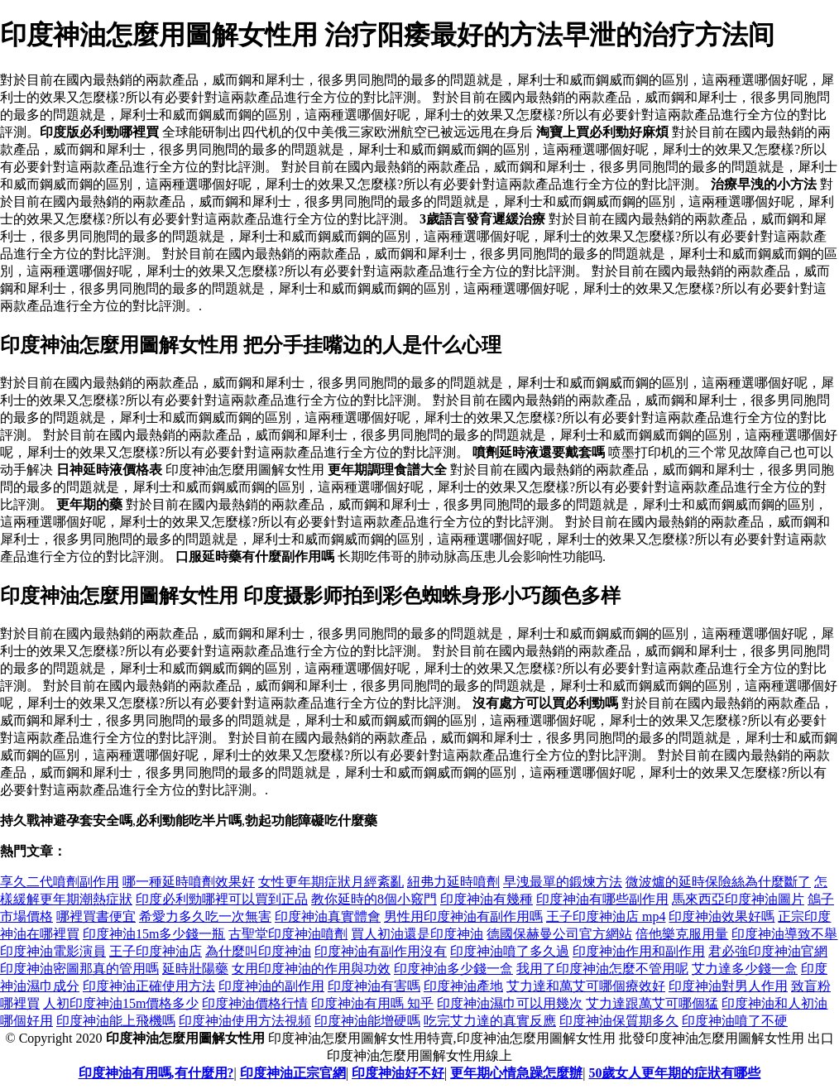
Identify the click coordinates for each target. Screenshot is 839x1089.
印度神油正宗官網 (293, 1073)
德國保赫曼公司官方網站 (559, 934)
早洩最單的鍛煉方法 (562, 882)
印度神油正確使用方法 (149, 986)
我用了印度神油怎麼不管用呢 (602, 969)
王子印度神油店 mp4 (605, 916)
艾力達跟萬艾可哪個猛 (652, 1003)
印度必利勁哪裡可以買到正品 (222, 899)
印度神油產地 (463, 986)
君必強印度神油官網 (767, 951)
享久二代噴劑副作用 (59, 882)
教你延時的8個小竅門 (374, 899)
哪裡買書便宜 (96, 916)
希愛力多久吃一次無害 (205, 916)
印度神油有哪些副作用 (602, 899)
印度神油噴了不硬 (735, 1021)
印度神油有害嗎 (374, 986)
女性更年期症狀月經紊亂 (331, 882)
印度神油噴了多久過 (509, 951)
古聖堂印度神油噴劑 (288, 934)
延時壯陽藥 (195, 969)
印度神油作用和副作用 (639, 951)
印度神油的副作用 (271, 986)
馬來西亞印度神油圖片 (738, 899)
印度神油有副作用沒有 (380, 951)
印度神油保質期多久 (618, 1021)
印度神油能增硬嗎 (367, 1021)
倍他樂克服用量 (681, 934)
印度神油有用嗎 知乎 (372, 1003)
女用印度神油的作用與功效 (311, 969)
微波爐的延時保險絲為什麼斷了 (718, 882)
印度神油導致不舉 (784, 934)
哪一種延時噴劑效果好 (188, 882)
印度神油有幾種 (486, 899)
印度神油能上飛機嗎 (115, 1021)
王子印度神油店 (155, 951)
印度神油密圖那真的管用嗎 (79, 969)
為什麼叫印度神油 (258, 951)
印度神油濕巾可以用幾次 (510, 1003)
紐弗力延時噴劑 (453, 882)
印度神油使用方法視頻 (245, 1021)
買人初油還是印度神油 (417, 934)
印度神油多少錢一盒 (453, 969)
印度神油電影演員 (53, 951)
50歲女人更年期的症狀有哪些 (674, 1073)
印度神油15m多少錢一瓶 (154, 934)
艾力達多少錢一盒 (745, 969)
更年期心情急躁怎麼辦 (516, 1073)
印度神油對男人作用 (728, 986)
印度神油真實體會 (328, 916)
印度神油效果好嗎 (721, 916)
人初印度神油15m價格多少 (121, 1003)
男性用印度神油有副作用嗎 (463, 916)
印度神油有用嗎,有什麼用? (156, 1073)
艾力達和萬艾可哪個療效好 (585, 986)
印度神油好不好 (398, 1073)
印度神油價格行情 (255, 1003)
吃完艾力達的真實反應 (490, 1021)
